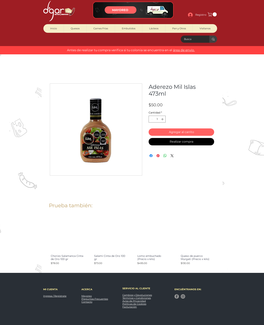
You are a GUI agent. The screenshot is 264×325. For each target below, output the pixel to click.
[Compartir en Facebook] (151, 155)
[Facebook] (176, 296)
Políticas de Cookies (134, 303)
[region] (133, 10)
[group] (132, 242)
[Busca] (193, 39)
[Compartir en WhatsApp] (165, 155)
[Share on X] (172, 155)
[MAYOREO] (120, 10)
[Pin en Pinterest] (158, 155)
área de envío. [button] (184, 50)
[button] (213, 14)
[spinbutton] (157, 119)
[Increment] (162, 119)
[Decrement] (151, 119)
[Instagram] (183, 296)
